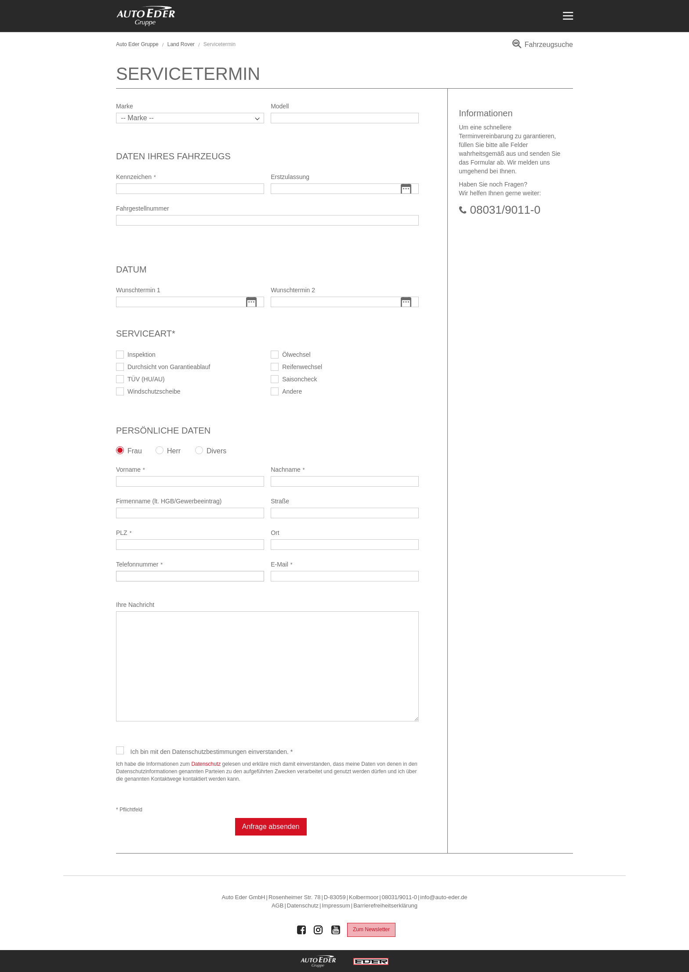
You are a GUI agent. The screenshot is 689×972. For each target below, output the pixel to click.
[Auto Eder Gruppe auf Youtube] (335, 929)
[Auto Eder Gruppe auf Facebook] (301, 929)
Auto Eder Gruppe (137, 44)
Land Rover (181, 44)
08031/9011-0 (505, 209)
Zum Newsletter (371, 929)
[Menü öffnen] (567, 16)
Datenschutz (206, 764)
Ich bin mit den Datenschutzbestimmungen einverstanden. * (212, 751)
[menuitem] (541, 47)
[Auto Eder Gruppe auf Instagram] (318, 930)
